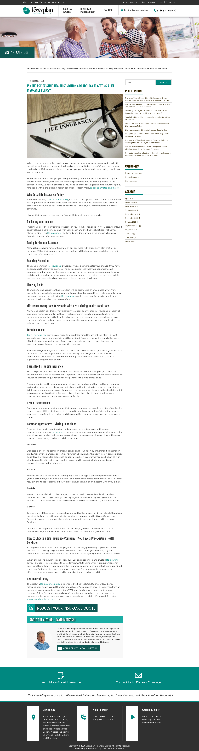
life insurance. (58, 432)
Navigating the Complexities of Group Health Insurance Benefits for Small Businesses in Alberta (148, 154)
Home (125, 2)
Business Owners (67, 10)
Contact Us (170, 2)
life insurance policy (58, 199)
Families (108, 10)
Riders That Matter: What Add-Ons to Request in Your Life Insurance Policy (147, 124)
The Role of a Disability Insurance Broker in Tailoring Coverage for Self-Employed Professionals (146, 141)
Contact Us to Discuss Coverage (138, 678)
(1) (130, 198)
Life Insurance (131, 181)
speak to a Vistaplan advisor (104, 188)
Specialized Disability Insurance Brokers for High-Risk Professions (147, 118)
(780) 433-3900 (166, 10)
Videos (160, 2)
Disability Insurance (133, 173)
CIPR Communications (113, 748)
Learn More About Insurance (60, 678)
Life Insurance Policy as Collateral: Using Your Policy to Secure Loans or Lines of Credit (147, 105)
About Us (134, 2)
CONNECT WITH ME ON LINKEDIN (77, 648)
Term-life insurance (36, 335)
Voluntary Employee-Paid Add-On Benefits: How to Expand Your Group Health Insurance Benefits (146, 112)
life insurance (54, 233)
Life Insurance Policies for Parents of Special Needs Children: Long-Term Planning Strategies (146, 148)
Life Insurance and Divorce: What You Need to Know (146, 130)
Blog (143, 2)
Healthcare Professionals (87, 10)
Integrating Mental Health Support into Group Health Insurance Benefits (147, 135)
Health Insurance (132, 177)
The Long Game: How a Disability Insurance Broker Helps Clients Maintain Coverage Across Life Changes (147, 99)
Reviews (151, 2)
